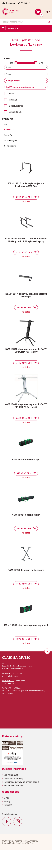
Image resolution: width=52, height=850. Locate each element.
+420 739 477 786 (8, 673)
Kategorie (13, 28)
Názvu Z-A (8, 135)
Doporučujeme (16, 106)
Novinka (13, 99)
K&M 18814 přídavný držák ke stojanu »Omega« (26, 295)
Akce (11, 93)
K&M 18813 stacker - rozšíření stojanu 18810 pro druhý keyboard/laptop (26, 240)
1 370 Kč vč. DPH (24, 639)
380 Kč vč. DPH (24, 307)
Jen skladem (15, 112)
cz (46, 11)
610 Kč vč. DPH (24, 473)
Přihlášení (25, 3)
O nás (6, 798)
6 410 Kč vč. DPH (24, 363)
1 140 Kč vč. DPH (24, 584)
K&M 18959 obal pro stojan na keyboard (26, 625)
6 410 (41, 63)
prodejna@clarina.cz (9, 676)
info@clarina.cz (8, 683)
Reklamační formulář (14, 785)
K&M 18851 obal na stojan (26, 514)
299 (11, 63)
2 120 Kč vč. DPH (24, 252)
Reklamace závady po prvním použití (21, 782)
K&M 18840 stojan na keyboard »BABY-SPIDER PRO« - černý (26, 350)
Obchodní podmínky (13, 778)
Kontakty (8, 805)
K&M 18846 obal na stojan (26, 459)
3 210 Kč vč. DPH (24, 197)
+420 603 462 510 (8, 681)
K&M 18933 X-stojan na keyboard (26, 570)
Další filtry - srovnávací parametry (20, 87)
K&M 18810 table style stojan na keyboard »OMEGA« (26, 185)
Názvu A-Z (9, 130)
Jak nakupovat (11, 775)
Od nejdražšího (10, 146)
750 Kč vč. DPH (24, 528)
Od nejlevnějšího (10, 140)
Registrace (10, 3)
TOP (5, 124)
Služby (7, 801)
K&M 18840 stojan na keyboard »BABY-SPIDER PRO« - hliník (26, 405)
